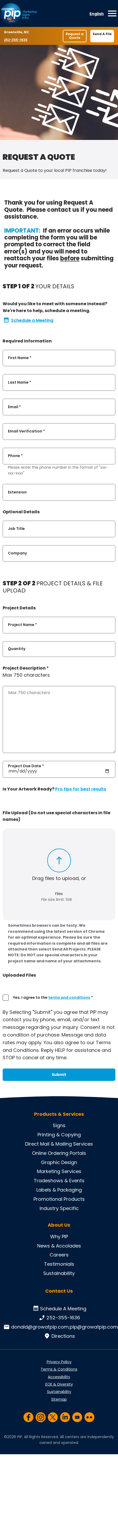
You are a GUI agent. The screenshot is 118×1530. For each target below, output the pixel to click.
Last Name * (19, 382)
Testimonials (59, 1264)
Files (59, 893)
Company (17, 553)
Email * (14, 406)
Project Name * (22, 625)
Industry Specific (59, 1208)
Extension (17, 492)
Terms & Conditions (59, 1369)
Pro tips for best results (80, 789)
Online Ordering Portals (59, 1153)
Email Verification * (26, 431)
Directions (59, 1336)
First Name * (19, 357)
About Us (59, 1225)
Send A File (102, 34)
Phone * (15, 456)
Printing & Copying (59, 1134)
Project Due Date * (26, 766)
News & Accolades (59, 1245)
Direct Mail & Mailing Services (59, 1144)
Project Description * (26, 668)
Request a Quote (74, 36)
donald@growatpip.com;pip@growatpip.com (60, 1327)
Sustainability (59, 1273)
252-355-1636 (16, 39)
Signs (59, 1125)
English (96, 13)
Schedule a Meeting (28, 320)
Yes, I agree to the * (53, 997)
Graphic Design (59, 1162)
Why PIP (59, 1236)
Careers (59, 1254)
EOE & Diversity (59, 1384)
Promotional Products (59, 1199)
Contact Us (59, 1291)
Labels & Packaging (59, 1190)
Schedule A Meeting (59, 1308)
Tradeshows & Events (59, 1180)
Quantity (16, 648)
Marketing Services (59, 1171)
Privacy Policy (59, 1361)
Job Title (16, 528)
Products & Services (59, 1114)
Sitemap (59, 1399)
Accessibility (59, 1377)
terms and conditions (69, 997)
